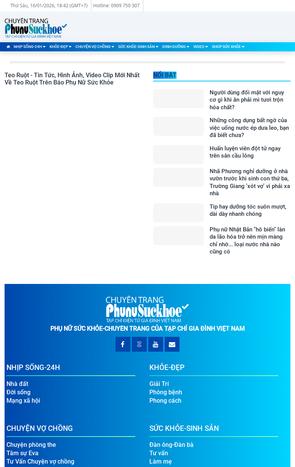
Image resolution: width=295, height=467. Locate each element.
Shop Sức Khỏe (228, 47)
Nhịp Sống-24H (30, 47)
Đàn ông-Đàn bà (171, 444)
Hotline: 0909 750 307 (116, 5)
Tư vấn (158, 453)
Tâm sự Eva (22, 453)
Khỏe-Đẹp (61, 47)
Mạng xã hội (23, 400)
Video (200, 47)
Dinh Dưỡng (175, 47)
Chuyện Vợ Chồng (94, 47)
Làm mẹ (160, 461)
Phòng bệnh (165, 392)
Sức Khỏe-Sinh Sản (138, 47)
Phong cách (165, 400)
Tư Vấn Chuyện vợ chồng (40, 461)
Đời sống (18, 392)
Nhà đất (17, 383)
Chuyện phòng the (31, 444)
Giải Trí (159, 383)
